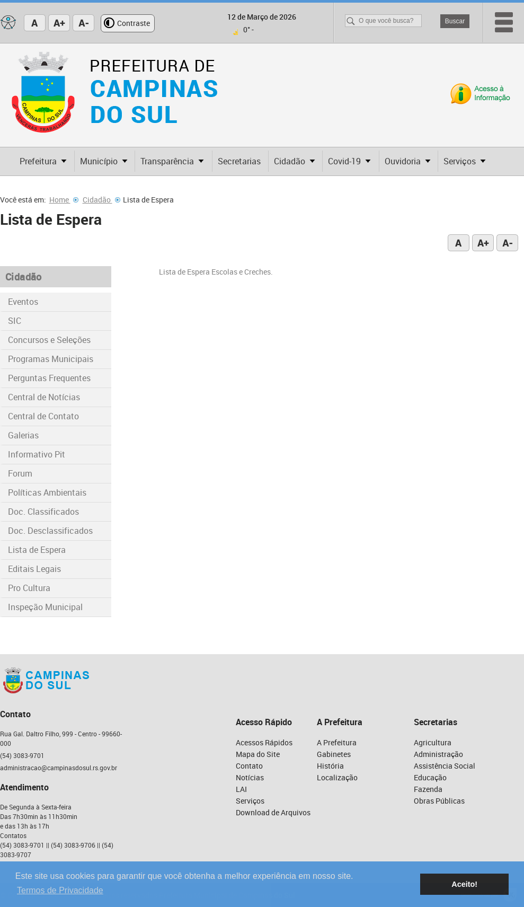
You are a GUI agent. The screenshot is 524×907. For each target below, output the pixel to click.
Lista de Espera (37, 550)
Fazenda (428, 789)
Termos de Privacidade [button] (60, 890)
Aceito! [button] (464, 884)
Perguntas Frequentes (49, 378)
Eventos (23, 301)
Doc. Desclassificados (50, 530)
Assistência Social (444, 766)
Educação (430, 777)
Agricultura (432, 742)
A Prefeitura (337, 742)
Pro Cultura (29, 588)
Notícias (250, 777)
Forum (20, 473)
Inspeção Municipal (45, 607)
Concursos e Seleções (49, 340)
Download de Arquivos (273, 812)
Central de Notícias (44, 397)
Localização (337, 777)
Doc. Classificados (43, 511)
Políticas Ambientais (47, 492)
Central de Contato (43, 416)
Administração (438, 754)
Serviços (250, 801)
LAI (241, 789)
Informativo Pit (36, 454)
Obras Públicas (439, 801)
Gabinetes (334, 754)
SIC (14, 321)
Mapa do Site (258, 754)
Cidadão (101, 200)
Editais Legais (34, 569)
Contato (249, 766)
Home (63, 200)
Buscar (455, 21)
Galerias (23, 435)
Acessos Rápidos (264, 742)
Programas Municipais (50, 359)
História (330, 766)
